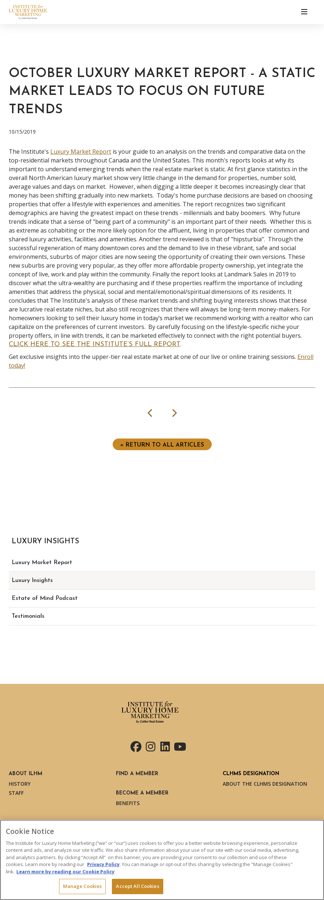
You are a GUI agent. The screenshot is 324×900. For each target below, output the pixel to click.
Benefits (128, 803)
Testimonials (28, 616)
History (20, 783)
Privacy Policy (103, 864)
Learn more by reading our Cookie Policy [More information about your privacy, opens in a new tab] (65, 871)
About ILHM (25, 774)
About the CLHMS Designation (265, 783)
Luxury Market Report (80, 152)
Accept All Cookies (137, 886)
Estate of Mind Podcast (45, 598)
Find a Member (137, 774)
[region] (162, 860)
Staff (16, 792)
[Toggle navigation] (304, 12)
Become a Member (142, 793)
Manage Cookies (82, 886)
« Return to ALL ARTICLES (162, 445)
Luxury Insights (32, 580)
